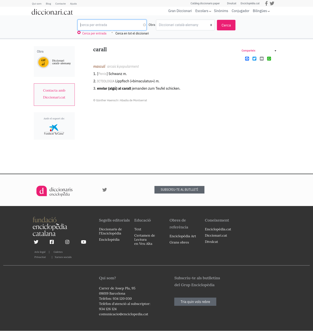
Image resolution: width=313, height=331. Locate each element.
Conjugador (240, 11)
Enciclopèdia (109, 239)
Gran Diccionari (180, 11)
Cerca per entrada (94, 33)
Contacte (60, 3)
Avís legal (39, 251)
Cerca (226, 25)
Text (137, 229)
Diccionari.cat (216, 235)
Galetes (58, 251)
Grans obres (179, 242)
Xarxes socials (63, 257)
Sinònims (221, 11)
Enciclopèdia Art (183, 236)
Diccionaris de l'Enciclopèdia (110, 231)
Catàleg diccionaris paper (205, 3)
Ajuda (73, 3)
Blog (48, 3)
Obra (152, 25)
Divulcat (231, 3)
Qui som (37, 3)
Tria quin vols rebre (195, 302)
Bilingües (260, 11)
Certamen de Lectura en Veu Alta (144, 239)
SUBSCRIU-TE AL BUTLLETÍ (179, 190)
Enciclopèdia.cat (250, 3)
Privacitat (40, 257)
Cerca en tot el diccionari (132, 33)
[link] (54, 94)
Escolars (202, 11)
